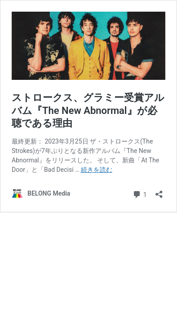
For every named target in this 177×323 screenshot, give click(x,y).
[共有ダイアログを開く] (159, 191)
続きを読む (96, 169)
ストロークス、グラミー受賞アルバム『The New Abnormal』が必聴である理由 (88, 110)
